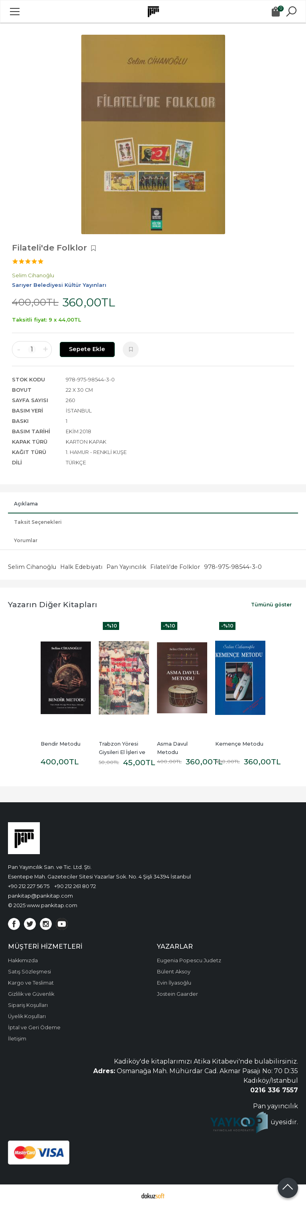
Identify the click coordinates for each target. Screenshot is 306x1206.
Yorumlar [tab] (25, 540)
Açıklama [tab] (26, 504)
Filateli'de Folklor (175, 566)
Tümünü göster (271, 605)
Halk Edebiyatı (81, 566)
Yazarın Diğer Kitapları (52, 604)
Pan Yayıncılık (126, 566)
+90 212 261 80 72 (75, 886)
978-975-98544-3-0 (233, 566)
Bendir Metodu (60, 744)
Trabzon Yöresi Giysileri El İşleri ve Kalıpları (123, 752)
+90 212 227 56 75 (28, 886)
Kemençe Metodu (239, 744)
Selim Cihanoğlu (32, 566)
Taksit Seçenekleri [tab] (38, 522)
